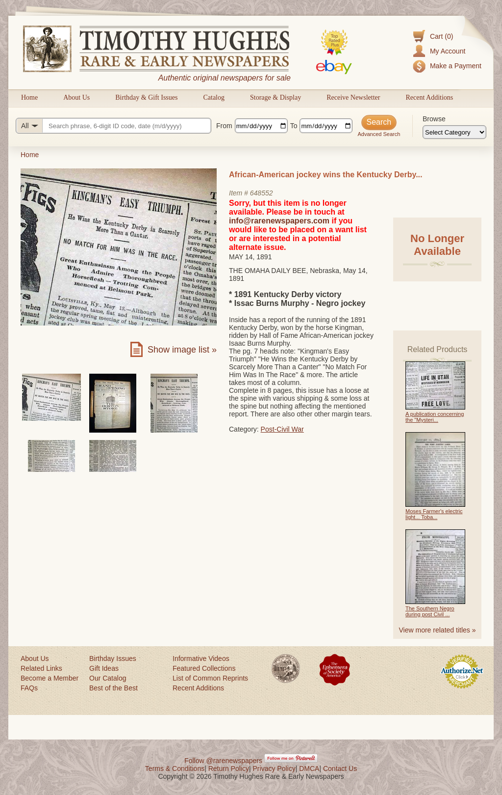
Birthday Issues (112, 658)
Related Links (41, 668)
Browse (434, 119)
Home (29, 97)
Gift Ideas (104, 668)
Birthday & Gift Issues (146, 97)
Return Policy (228, 768)
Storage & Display (275, 97)
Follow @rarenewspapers (223, 761)
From (224, 126)
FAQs (29, 688)
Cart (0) (441, 36)
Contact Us (340, 768)
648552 (261, 193)
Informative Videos (201, 658)
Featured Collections (204, 668)
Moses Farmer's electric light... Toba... (433, 514)
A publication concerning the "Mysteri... (434, 417)
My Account (447, 51)
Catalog (214, 97)
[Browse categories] (454, 132)
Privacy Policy (274, 768)
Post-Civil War (282, 429)
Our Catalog (107, 678)
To (294, 126)
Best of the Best (113, 688)
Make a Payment (455, 66)
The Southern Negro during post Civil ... (429, 611)
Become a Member (49, 678)
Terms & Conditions (174, 768)
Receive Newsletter (353, 97)
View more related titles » (437, 630)
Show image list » (182, 350)
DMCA (309, 768)
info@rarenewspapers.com (279, 221)
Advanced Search (378, 134)
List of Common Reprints (210, 678)
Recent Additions (429, 97)
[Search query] (113, 126)
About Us (76, 97)
